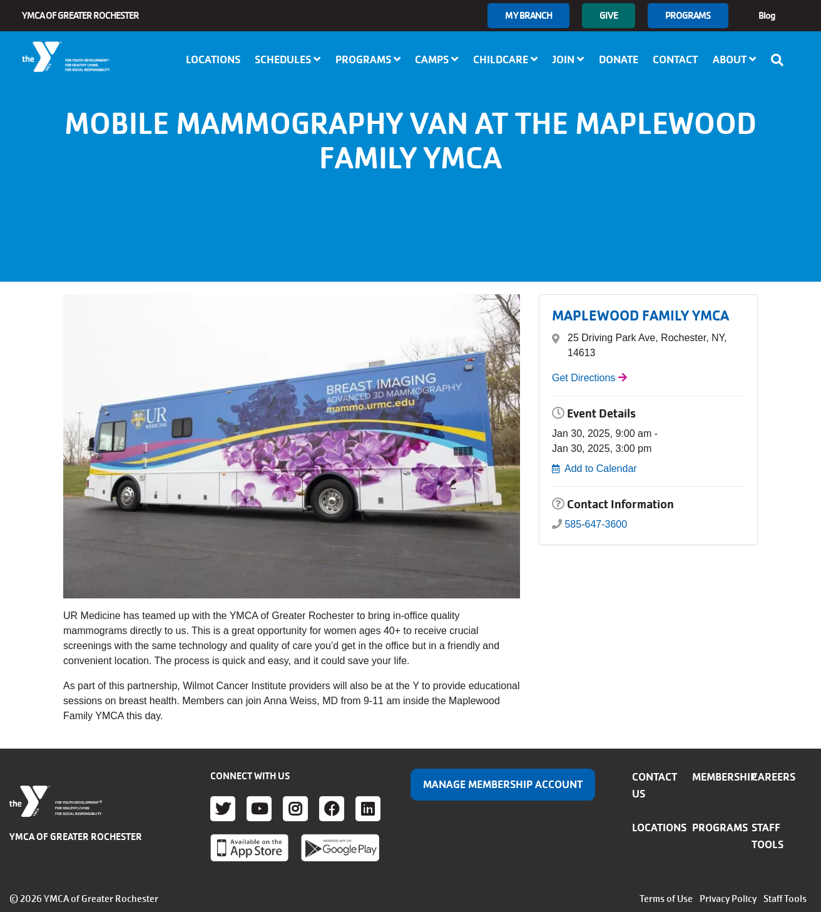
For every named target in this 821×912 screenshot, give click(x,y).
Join (568, 59)
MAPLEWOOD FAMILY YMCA (640, 316)
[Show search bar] (781, 60)
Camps (436, 59)
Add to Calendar (600, 468)
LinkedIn (368, 808)
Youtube (259, 808)
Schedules (287, 59)
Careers (773, 777)
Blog (766, 15)
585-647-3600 (595, 524)
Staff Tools (785, 899)
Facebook (331, 808)
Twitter (223, 808)
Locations (213, 59)
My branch (528, 15)
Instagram (295, 808)
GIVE (608, 15)
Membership (724, 777)
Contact (675, 59)
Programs (688, 15)
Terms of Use (666, 899)
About (734, 59)
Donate (618, 59)
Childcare (505, 59)
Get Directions (583, 377)
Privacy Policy (728, 899)
